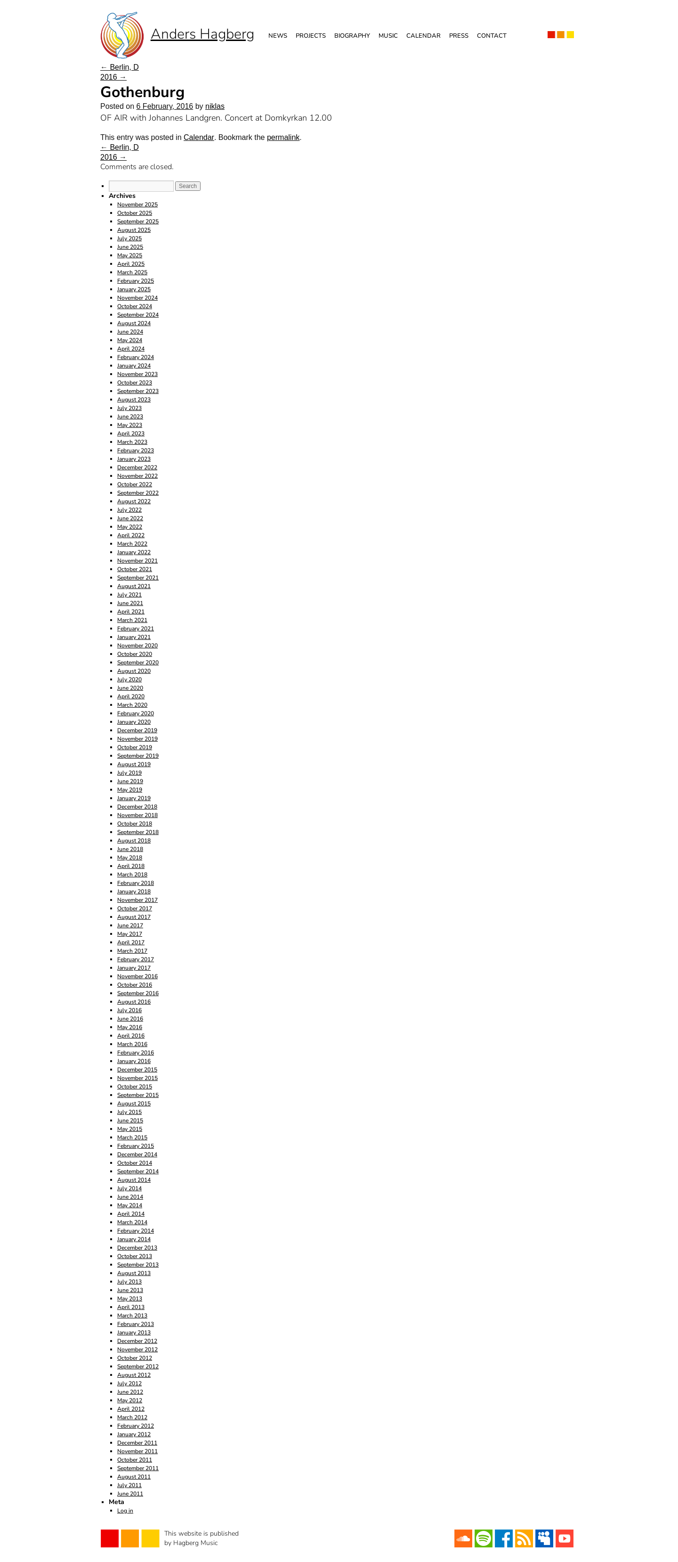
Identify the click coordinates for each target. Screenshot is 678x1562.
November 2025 (137, 204)
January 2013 (134, 1332)
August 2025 (134, 230)
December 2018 (137, 806)
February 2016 (135, 1052)
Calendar (423, 36)
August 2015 (134, 1103)
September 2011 (138, 1468)
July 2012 (129, 1383)
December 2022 (137, 467)
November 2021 (137, 560)
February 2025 (135, 281)
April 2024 (131, 348)
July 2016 (129, 1010)
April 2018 (131, 866)
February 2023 (135, 450)
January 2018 (134, 891)
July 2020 (129, 679)
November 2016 (137, 976)
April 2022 (131, 535)
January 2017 (134, 968)
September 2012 (138, 1366)
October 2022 (134, 484)
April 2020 (131, 696)
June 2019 (130, 781)
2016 (113, 77)
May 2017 (129, 934)
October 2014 (134, 1163)
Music (388, 36)
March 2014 (132, 1222)
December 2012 (137, 1341)
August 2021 (134, 586)
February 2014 (135, 1231)
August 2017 (134, 917)
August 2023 (134, 399)
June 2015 (130, 1120)
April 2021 (131, 611)
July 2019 (129, 773)
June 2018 (130, 849)
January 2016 (134, 1061)
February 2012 (135, 1426)
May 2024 (129, 340)
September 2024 (138, 315)
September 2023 (138, 391)
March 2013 (132, 1315)
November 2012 (137, 1349)
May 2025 (129, 255)
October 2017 (134, 908)
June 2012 (130, 1392)
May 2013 (129, 1298)
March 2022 (132, 544)
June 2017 (130, 925)
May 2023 (129, 425)
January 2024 (134, 365)
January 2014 (134, 1239)
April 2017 (131, 942)
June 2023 (130, 416)
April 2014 (131, 1214)
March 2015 (132, 1137)
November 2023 (137, 374)
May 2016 (129, 1027)
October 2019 (134, 747)
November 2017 (137, 900)
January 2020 (134, 722)
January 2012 (134, 1434)
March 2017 (132, 951)
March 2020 (132, 705)
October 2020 (134, 654)
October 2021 (134, 569)
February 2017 (135, 959)
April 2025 (131, 264)
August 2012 (134, 1375)
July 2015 (129, 1112)
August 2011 (134, 1476)
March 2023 (132, 442)
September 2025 (138, 221)
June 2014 (130, 1197)
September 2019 (138, 756)
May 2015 (129, 1129)
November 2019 (137, 739)
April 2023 (131, 433)
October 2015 (134, 1086)
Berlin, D (119, 67)
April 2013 (131, 1307)
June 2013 (130, 1290)
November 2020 (137, 645)
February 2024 (135, 357)
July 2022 (129, 510)
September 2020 (138, 662)
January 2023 (134, 459)
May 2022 (129, 527)
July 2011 (129, 1485)
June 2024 (130, 331)
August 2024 (134, 323)
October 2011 (134, 1460)
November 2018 (137, 815)
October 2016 (134, 985)
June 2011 (130, 1493)
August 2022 (134, 501)
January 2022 (134, 552)
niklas (215, 106)
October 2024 (134, 306)
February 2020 (135, 713)
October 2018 (134, 823)
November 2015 (137, 1078)
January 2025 (134, 289)
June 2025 (130, 247)
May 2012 (129, 1400)
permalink (283, 137)
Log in (125, 1510)
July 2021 (129, 594)
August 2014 (134, 1180)
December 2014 (137, 1154)
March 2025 (132, 272)
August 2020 (134, 671)
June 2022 (130, 518)
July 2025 (129, 238)
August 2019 (134, 764)
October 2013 (134, 1256)
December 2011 (137, 1443)
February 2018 (135, 883)
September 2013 (138, 1264)
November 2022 (137, 476)
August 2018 (134, 840)
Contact (492, 36)
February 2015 (135, 1146)
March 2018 (132, 874)
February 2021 (135, 628)
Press (458, 36)
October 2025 (134, 213)
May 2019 (129, 789)
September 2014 (138, 1171)
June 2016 (130, 1018)
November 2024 (137, 298)
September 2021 (138, 577)
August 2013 (134, 1273)
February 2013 (135, 1324)
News (277, 36)
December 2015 (137, 1069)
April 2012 (131, 1409)
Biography (352, 36)
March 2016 (132, 1044)
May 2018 (129, 857)
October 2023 (134, 382)
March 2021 (132, 620)
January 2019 (134, 798)
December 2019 (137, 730)
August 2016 (134, 1002)
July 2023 (129, 408)
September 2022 (138, 493)
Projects (311, 36)
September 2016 (138, 993)
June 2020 (130, 688)
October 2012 (134, 1358)
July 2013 (129, 1281)
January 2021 (134, 637)
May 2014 (129, 1205)
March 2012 (132, 1417)
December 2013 (137, 1247)
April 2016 (131, 1035)
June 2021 (130, 603)
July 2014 (129, 1188)
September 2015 (138, 1095)
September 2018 (138, 832)
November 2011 (137, 1451)
